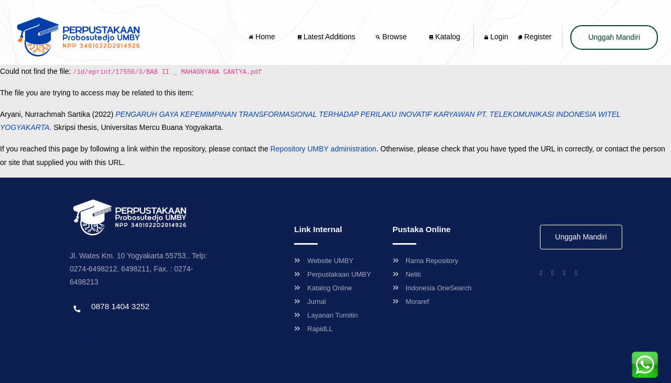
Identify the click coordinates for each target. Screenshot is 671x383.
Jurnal (310, 301)
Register (534, 36)
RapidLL (313, 329)
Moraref (411, 301)
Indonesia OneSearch (432, 288)
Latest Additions (326, 36)
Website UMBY (323, 261)
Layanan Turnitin (326, 315)
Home (262, 36)
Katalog (444, 36)
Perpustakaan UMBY (332, 274)
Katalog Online (323, 288)
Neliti (407, 274)
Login (496, 36)
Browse (392, 36)
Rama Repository (425, 261)
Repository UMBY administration (323, 149)
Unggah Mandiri (614, 37)
